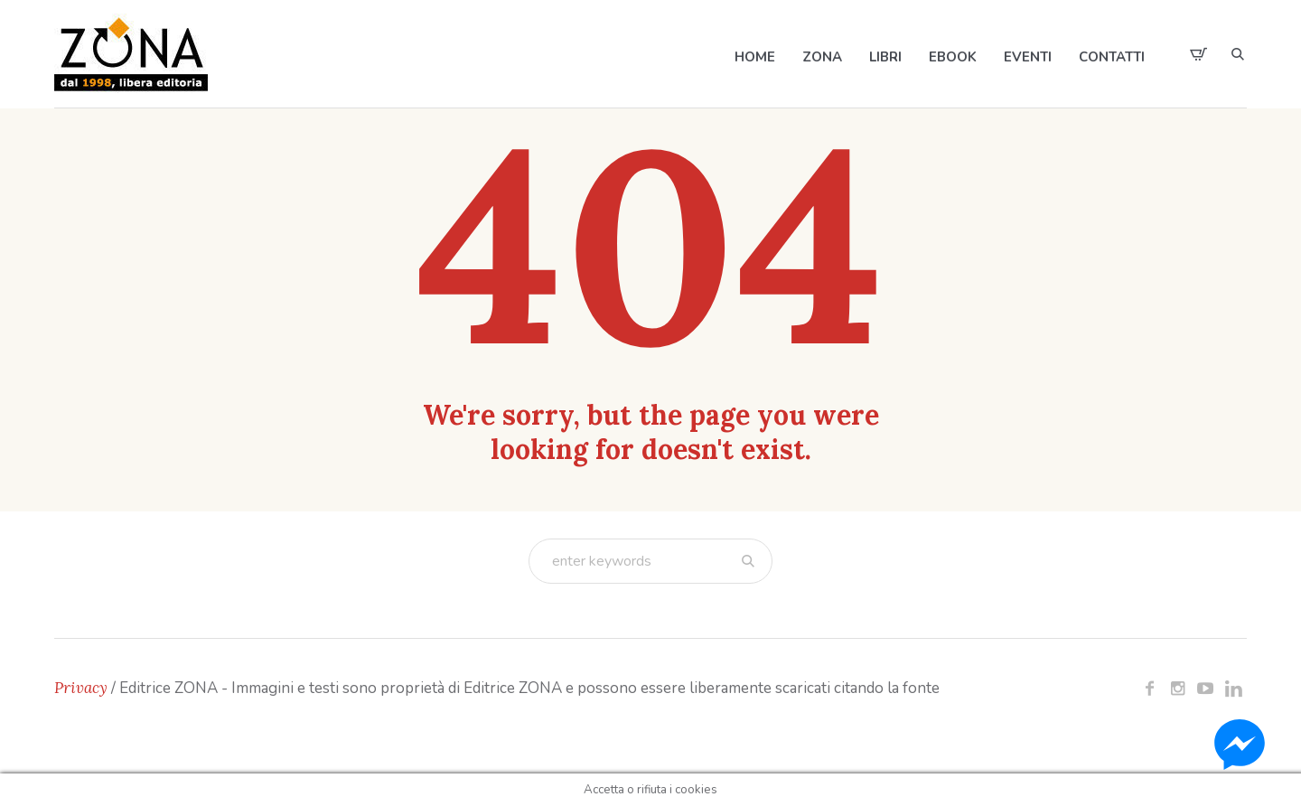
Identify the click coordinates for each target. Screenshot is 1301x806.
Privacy (81, 688)
